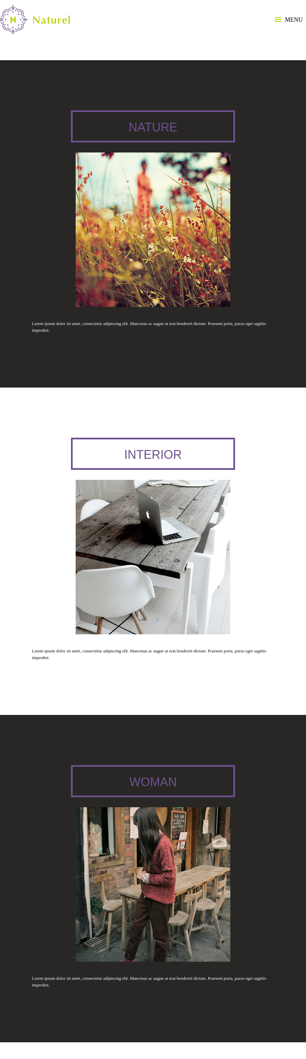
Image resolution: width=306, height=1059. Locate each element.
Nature (153, 127)
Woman (153, 782)
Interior (153, 454)
